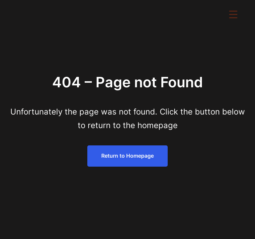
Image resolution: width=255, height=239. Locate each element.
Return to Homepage (127, 155)
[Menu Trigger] (233, 14)
